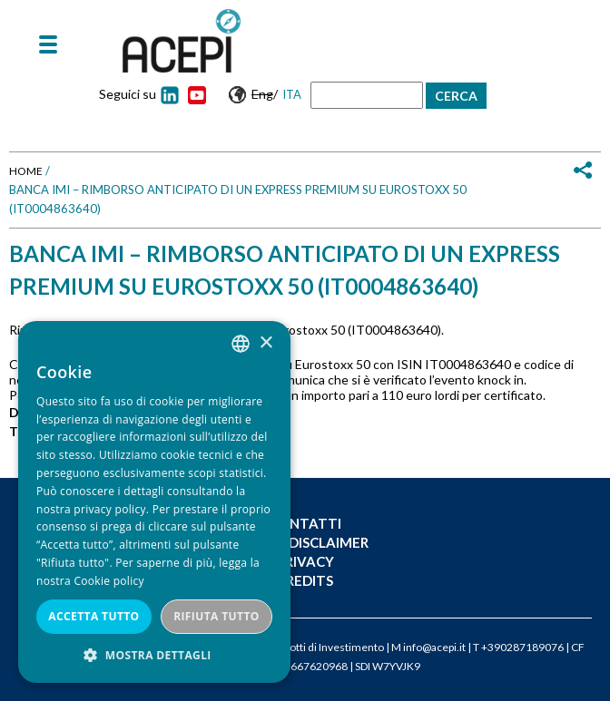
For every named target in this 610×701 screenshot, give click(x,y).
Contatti (305, 523)
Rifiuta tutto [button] (216, 616)
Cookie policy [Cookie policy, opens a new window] (108, 581)
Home (26, 171)
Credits (305, 580)
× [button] (265, 343)
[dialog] (154, 502)
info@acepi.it (434, 647)
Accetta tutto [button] (93, 616)
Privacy (305, 561)
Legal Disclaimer (305, 542)
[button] (154, 655)
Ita (291, 94)
